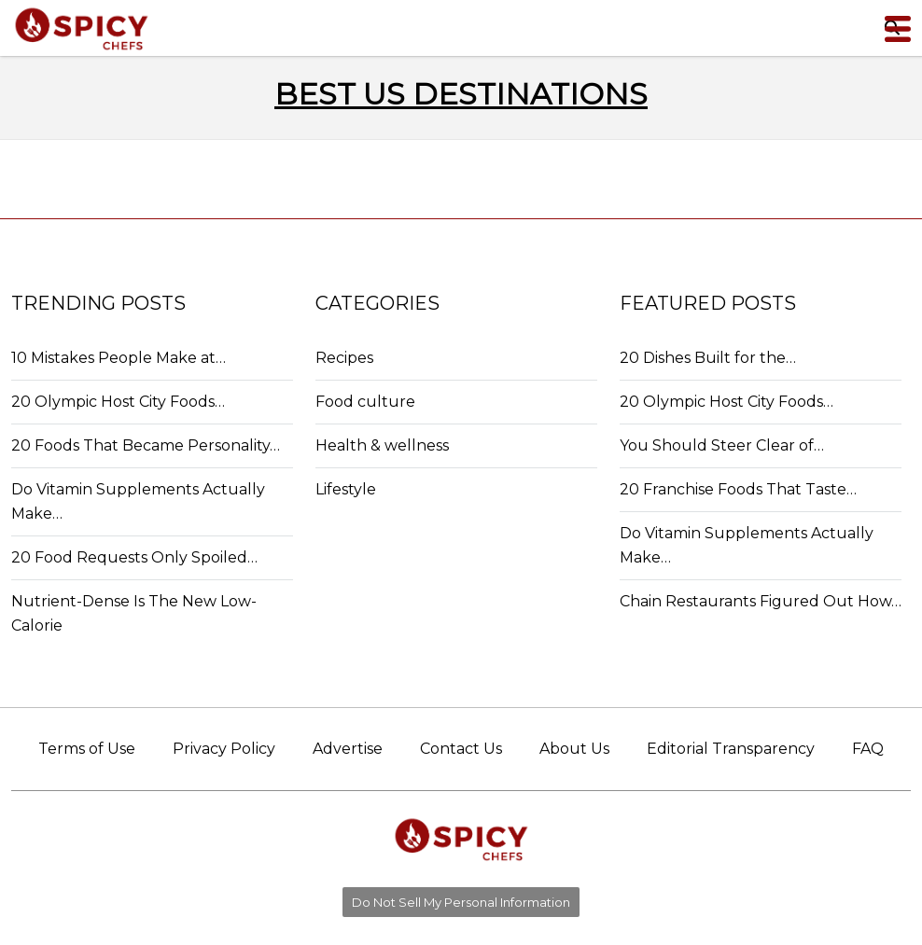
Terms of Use (86, 748)
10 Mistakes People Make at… (118, 358)
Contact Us (461, 748)
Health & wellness (382, 445)
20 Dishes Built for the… (708, 358)
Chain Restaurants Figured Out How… (760, 601)
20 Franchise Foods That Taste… (738, 489)
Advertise (348, 748)
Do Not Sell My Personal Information (461, 902)
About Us (574, 748)
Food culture (365, 401)
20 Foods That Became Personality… (145, 445)
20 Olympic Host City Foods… (118, 401)
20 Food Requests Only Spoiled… (134, 557)
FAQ (868, 748)
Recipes (344, 358)
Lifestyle (345, 489)
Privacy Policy (224, 748)
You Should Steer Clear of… (722, 445)
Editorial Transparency (731, 748)
